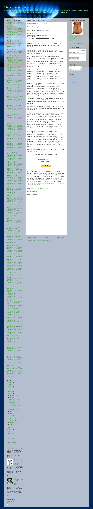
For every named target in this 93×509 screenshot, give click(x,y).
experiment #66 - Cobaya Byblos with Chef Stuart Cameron (14, 92)
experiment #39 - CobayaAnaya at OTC (13, 210)
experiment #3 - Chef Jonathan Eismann (13, 360)
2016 (10, 391)
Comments (73, 69)
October (12, 397)
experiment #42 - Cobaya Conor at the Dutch (14, 198)
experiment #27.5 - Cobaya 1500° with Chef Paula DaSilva (14, 259)
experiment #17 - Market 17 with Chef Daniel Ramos (14, 302)
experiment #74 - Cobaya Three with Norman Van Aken (14, 53)
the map (42, 17)
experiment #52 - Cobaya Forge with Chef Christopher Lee (14, 152)
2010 (10, 436)
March (12, 420)
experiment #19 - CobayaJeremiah (12, 294)
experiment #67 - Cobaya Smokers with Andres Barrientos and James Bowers (14, 86)
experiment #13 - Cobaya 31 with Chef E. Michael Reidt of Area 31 (14, 307)
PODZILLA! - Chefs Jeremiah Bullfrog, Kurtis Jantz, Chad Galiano (13, 337)
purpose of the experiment (18, 17)
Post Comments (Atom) (44, 240)
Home (8, 17)
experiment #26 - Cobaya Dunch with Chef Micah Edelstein (14, 270)
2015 (10, 393)
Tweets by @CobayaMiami (76, 76)
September (13, 409)
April (12, 418)
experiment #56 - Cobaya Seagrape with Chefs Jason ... (15, 404)
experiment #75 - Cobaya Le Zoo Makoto (14, 49)
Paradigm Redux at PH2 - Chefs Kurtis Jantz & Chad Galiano (14, 364)
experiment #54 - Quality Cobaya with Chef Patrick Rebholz (15, 144)
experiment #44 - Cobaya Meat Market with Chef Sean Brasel (14, 189)
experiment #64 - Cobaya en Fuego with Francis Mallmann (14, 101)
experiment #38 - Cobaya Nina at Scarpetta (14, 213)
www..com (75, 82)
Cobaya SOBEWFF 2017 (13, 74)
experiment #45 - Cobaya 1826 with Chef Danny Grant (14, 185)
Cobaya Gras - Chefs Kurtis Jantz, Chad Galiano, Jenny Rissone (14, 356)
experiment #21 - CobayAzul (12, 287)
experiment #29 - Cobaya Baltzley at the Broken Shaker (14, 252)
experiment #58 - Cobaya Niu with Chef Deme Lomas (15, 126)
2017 (10, 389)
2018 (10, 387)
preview (9, 447)
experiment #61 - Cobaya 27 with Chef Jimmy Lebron (14, 114)
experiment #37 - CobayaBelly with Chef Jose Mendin (14, 217)
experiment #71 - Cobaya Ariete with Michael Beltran (14, 67)
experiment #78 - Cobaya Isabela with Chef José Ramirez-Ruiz (14, 36)
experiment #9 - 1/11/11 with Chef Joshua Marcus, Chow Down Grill (15, 326)
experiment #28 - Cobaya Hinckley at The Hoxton (14, 255)
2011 (10, 433)
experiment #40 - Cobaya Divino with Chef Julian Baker (14, 206)
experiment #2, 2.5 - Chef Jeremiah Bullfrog (14, 371)
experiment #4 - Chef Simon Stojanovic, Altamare (13, 352)
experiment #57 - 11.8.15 (14, 400)
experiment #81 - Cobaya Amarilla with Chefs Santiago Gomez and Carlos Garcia (14, 24)
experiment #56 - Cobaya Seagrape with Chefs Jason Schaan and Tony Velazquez (14, 134)
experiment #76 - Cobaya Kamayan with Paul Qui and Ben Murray (14, 45)
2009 (10, 438)
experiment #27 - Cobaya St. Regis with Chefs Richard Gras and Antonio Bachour (15, 264)
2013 (10, 429)
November (13, 395)
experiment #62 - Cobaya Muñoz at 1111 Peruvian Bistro (14, 110)
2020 (10, 382)
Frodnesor (11, 501)
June (11, 413)
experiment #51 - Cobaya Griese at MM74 (14, 156)
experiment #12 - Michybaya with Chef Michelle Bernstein (13, 311)
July (11, 411)
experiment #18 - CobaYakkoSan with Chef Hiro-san (14, 298)
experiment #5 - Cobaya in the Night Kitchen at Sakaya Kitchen (14, 347)
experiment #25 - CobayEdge (12, 273)
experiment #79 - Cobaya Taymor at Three (14, 32)
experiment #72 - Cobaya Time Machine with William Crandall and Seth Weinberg (14, 62)
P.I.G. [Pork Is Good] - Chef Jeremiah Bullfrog (14, 368)
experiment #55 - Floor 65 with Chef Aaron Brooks (14, 140)
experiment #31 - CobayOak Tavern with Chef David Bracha (13, 244)
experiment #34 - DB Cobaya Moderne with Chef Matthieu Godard (15, 232)
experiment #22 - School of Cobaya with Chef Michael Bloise (14, 284)
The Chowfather (13, 504)
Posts (72, 66)
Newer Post (32, 237)
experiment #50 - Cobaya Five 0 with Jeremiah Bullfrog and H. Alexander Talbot (14, 160)
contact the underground (77, 43)
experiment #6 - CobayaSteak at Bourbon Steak (14, 343)
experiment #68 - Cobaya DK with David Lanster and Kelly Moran (14, 81)
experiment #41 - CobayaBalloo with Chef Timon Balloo (14, 202)
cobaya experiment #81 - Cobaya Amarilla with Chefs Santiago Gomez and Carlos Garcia (15, 482)
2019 (10, 384)
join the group (73, 41)
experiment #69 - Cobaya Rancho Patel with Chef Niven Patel (14, 77)
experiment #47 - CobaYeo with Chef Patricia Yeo (15, 178)
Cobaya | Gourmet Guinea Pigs (20, 7)
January (12, 424)
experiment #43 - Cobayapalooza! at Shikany (12, 194)
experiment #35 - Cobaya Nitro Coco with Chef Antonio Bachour (14, 227)
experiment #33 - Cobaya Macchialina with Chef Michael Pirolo (14, 236)
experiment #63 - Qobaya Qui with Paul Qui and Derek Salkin (14, 105)
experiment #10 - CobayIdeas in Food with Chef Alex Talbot (14, 322)
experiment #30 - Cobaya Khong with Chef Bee (14, 248)
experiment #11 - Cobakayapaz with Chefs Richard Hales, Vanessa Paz (14, 316)
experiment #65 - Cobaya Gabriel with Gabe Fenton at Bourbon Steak (15, 96)
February (13, 422)
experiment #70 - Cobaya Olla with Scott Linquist (15, 71)
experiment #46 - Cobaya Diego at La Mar (14, 181)
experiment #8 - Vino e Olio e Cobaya (14, 330)
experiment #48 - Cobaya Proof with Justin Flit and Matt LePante (14, 174)
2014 (10, 427)
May (11, 416)
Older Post (60, 237)
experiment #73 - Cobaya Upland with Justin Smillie (14, 57)
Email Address (73, 52)
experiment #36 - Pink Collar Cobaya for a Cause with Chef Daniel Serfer (14, 222)
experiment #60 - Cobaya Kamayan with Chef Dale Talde (14, 119)
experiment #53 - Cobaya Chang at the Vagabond (14, 148)
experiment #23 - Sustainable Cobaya (13, 280)
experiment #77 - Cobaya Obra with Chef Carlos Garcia (14, 40)
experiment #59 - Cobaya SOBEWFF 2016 (14, 123)
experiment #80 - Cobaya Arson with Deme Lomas (14, 29)
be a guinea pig (33, 17)
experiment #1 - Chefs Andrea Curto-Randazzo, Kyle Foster (14, 375)
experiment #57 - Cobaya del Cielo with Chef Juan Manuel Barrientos (15, 130)
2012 (10, 431)
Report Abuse (11, 442)
